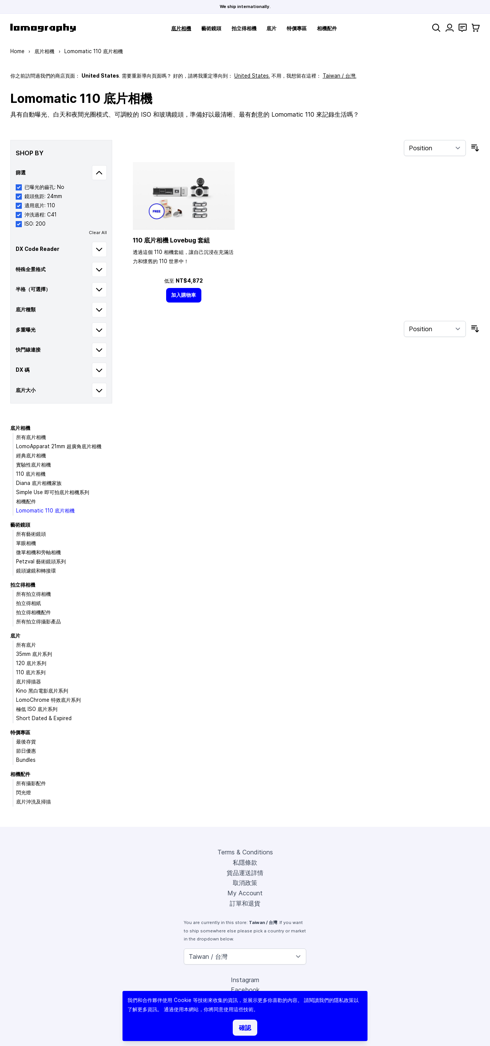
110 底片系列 (31, 672)
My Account (245, 893)
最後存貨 (26, 742)
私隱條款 (245, 862)
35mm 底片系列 (34, 654)
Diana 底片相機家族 (39, 483)
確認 (245, 1027)
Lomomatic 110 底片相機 (45, 511)
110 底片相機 (31, 474)
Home (17, 51)
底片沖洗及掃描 (33, 802)
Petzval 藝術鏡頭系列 (41, 561)
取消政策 (245, 883)
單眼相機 (26, 543)
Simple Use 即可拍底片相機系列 (52, 492)
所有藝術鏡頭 (31, 534)
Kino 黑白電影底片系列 (42, 691)
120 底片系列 (31, 663)
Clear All (98, 232)
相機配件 (327, 28)
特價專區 (297, 28)
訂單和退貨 (245, 903)
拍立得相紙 (28, 603)
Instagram (245, 980)
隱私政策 (344, 1000)
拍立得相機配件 (33, 612)
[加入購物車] (183, 295)
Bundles (26, 760)
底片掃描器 (28, 681)
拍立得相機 (244, 28)
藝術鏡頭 (211, 28)
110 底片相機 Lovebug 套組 (171, 240)
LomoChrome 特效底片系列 (48, 700)
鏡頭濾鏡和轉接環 (36, 571)
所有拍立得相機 (33, 594)
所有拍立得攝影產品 (38, 621)
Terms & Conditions (245, 852)
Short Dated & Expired (44, 718)
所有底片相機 (31, 437)
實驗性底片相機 (33, 465)
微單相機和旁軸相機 (38, 552)
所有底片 (26, 645)
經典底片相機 (31, 455)
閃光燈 (23, 792)
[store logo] (43, 28)
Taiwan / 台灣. (339, 76)
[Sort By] (435, 148)
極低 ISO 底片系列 (36, 709)
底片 (271, 28)
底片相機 (181, 28)
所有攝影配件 (31, 783)
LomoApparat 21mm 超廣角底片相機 (58, 446)
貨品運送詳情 (245, 873)
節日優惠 (26, 751)
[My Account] (450, 28)
